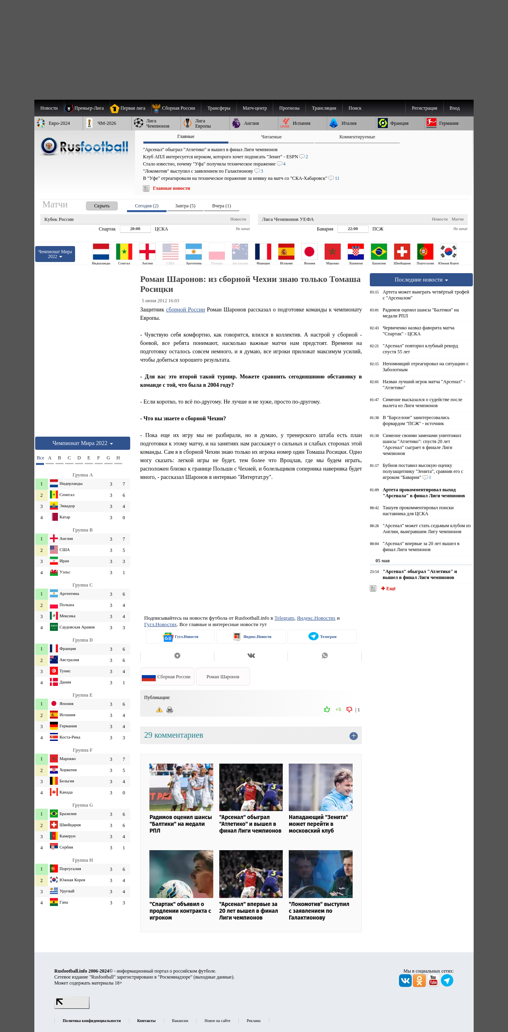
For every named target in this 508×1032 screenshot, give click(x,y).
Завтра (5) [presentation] (185, 206)
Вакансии (180, 1020)
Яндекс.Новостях (316, 618)
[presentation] (94, 204)
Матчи (458, 219)
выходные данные (213, 977)
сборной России (185, 309)
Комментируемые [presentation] (357, 137)
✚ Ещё (387, 588)
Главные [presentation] (185, 136)
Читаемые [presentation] (271, 137)
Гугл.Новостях (160, 624)
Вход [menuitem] (455, 108)
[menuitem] (176, 108)
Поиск (355, 108)
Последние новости (421, 279)
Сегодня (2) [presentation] (147, 206)
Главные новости (171, 188)
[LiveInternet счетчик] (71, 1007)
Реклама (254, 1020)
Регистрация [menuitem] (424, 108)
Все (40, 458)
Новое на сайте (217, 1020)
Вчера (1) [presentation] (221, 206)
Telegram (284, 618)
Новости (238, 219)
